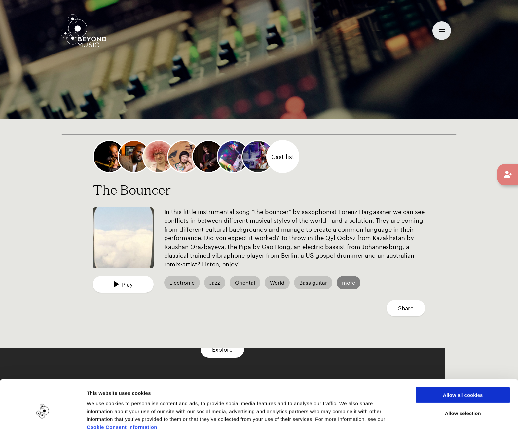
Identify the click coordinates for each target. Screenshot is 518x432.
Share (406, 308)
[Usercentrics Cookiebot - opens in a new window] (43, 419)
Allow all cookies (463, 365)
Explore (259, 349)
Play (123, 284)
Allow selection (463, 383)
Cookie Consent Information (122, 397)
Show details (339, 419)
